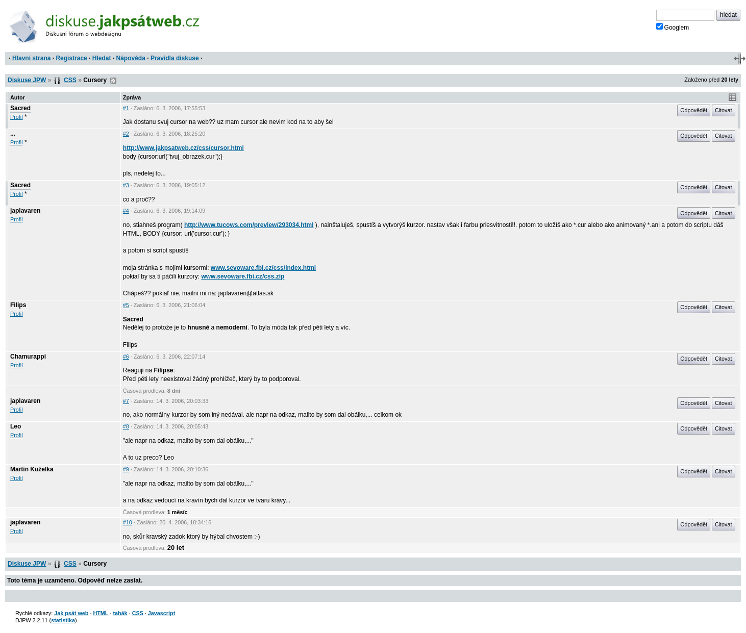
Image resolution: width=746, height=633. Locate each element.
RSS (113, 81)
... (12, 133)
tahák (120, 613)
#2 (126, 134)
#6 (126, 356)
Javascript (161, 613)
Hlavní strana (31, 58)
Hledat (101, 58)
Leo (15, 426)
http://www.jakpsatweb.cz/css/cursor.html (183, 147)
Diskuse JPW (27, 80)
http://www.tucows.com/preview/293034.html (249, 225)
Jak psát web (71, 613)
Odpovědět (693, 110)
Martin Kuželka (32, 469)
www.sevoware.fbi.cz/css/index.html (263, 267)
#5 (126, 305)
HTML (100, 613)
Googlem (672, 27)
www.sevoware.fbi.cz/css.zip (242, 276)
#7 (126, 401)
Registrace (71, 58)
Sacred (20, 108)
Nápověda (130, 58)
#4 (126, 211)
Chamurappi (28, 356)
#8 (126, 426)
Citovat (723, 110)
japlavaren (25, 210)
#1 (126, 108)
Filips (18, 305)
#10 (127, 522)
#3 (126, 185)
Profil (16, 117)
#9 (126, 469)
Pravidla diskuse (175, 58)
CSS (70, 80)
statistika (63, 620)
